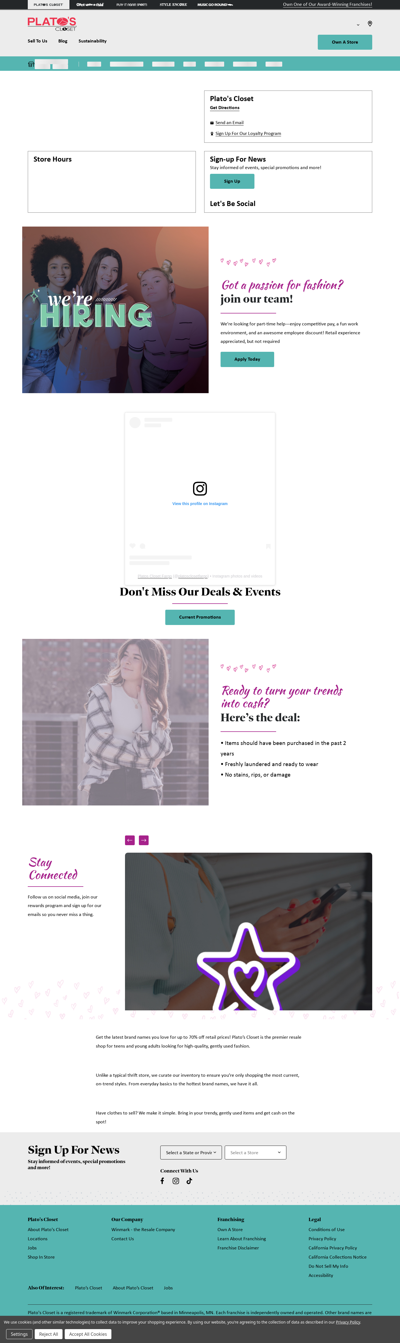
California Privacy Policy (333, 1248)
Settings (19, 1334)
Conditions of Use (327, 1229)
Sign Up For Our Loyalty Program (248, 133)
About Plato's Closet (48, 1229)
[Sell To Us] (40, 42)
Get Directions (224, 108)
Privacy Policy (322, 1239)
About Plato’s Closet (133, 1288)
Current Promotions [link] (200, 617)
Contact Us (122, 1239)
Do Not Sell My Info (328, 1266)
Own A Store (345, 42)
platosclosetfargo (193, 576)
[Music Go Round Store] (215, 4)
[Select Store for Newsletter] (255, 1152)
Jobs (32, 1248)
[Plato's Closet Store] (48, 4)
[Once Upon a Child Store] (90, 4)
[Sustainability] (92, 42)
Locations (38, 1239)
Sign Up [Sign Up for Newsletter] (232, 181)
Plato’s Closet (88, 1288)
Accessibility (321, 1275)
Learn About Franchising (242, 1239)
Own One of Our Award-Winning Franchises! (327, 4)
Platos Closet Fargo (155, 576)
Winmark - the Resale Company (143, 1229)
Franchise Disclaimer (238, 1248)
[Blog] (63, 42)
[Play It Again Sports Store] (132, 4)
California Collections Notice (338, 1257)
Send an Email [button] (230, 122)
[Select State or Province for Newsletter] (191, 1152)
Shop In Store (41, 1257)
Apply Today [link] (247, 359)
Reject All (48, 1334)
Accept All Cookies (88, 1334)
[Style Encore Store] (173, 4)
